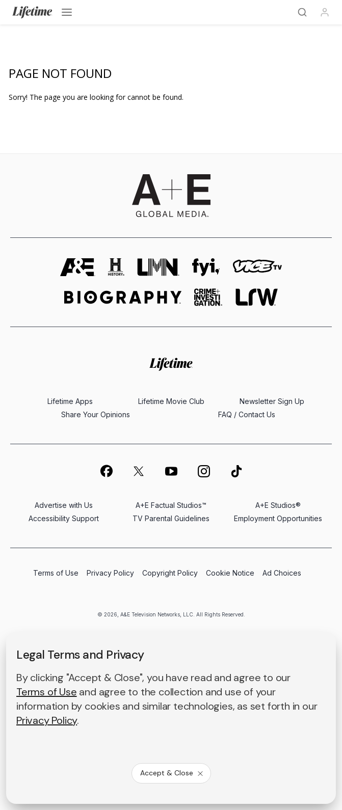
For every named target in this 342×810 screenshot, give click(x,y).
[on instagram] (204, 471)
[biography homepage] (122, 297)
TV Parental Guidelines (171, 518)
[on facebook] (106, 471)
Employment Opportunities (278, 518)
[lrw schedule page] (256, 297)
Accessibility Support (64, 518)
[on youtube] (171, 471)
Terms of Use (55, 573)
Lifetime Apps (70, 401)
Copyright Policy (170, 573)
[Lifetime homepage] (171, 364)
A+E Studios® (278, 505)
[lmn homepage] (158, 267)
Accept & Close (172, 772)
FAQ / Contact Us (246, 414)
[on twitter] (139, 471)
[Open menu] (67, 12)
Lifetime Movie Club (171, 401)
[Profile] (325, 12)
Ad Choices (281, 573)
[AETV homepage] (77, 267)
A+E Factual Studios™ (171, 505)
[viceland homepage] (257, 267)
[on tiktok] (236, 471)
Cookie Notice (230, 573)
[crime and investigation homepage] (208, 297)
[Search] (302, 12)
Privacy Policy (110, 573)
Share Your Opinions (95, 414)
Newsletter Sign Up (272, 401)
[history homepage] (116, 267)
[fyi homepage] (206, 267)
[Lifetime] (32, 12)
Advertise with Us (64, 505)
